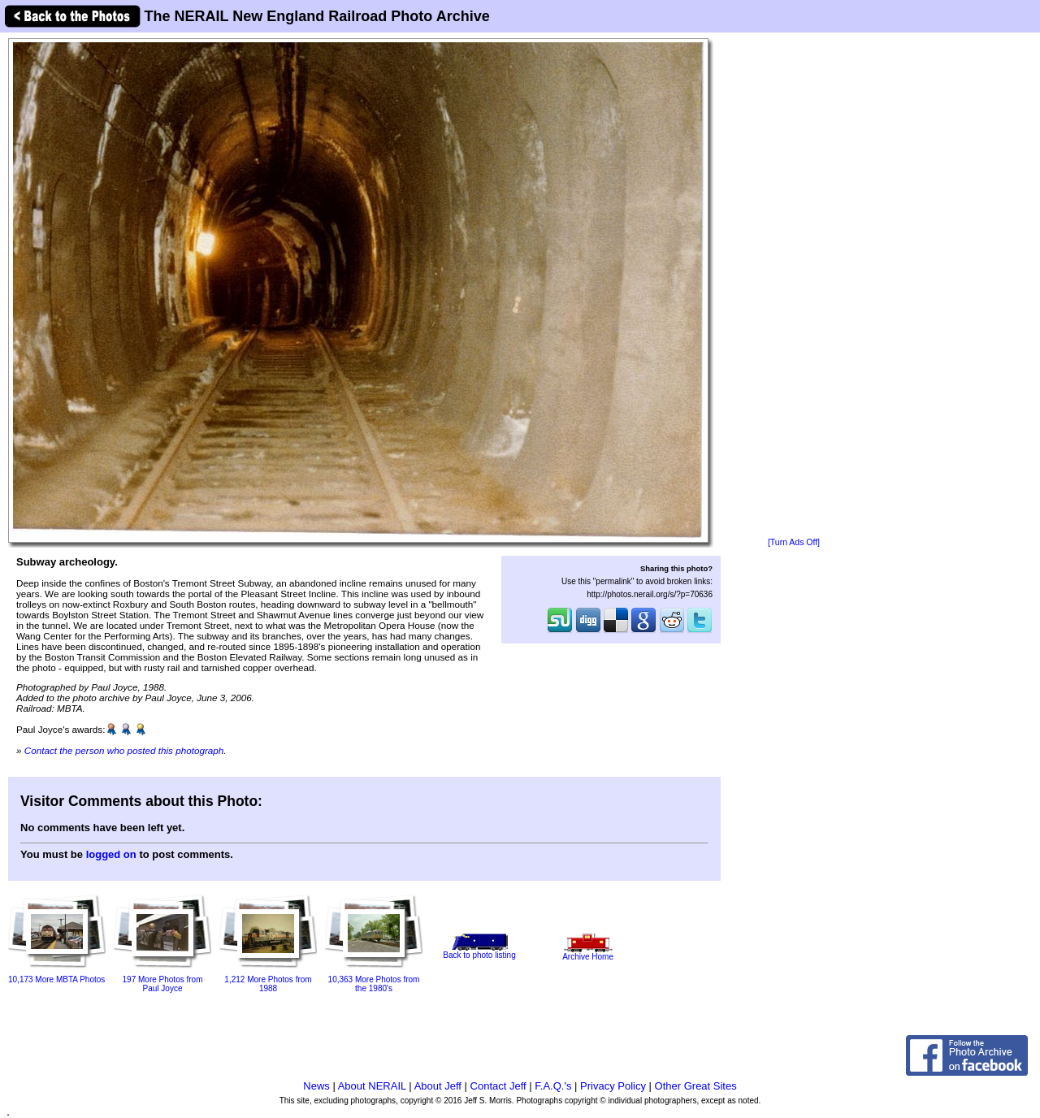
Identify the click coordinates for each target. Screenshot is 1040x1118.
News (316, 1086)
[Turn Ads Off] (794, 542)
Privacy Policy (613, 1086)
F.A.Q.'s (553, 1086)
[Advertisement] (794, 286)
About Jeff (438, 1086)
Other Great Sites (696, 1086)
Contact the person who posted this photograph (124, 750)
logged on (111, 854)
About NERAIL (372, 1086)
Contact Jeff (498, 1086)
